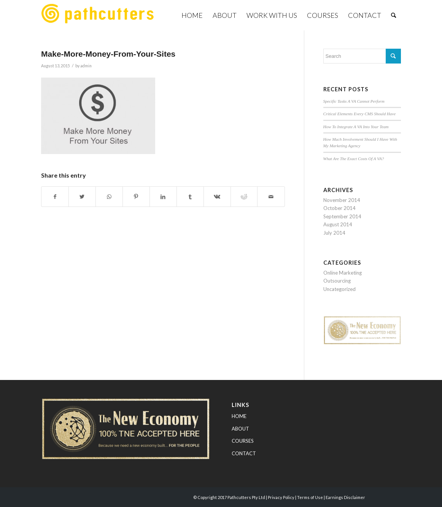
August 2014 (337, 224)
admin (86, 66)
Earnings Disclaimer (345, 497)
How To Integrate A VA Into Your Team (356, 126)
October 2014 (339, 208)
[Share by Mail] (271, 197)
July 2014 (334, 233)
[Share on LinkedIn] (163, 197)
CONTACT (244, 453)
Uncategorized (339, 289)
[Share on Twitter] (82, 197)
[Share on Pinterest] (136, 197)
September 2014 (342, 216)
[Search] (393, 15)
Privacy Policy (281, 497)
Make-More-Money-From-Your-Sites (108, 53)
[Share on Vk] (217, 197)
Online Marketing (342, 273)
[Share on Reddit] (244, 197)
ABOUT (240, 429)
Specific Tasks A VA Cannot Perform (354, 101)
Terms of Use (310, 497)
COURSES (243, 441)
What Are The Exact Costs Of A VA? (353, 158)
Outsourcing (337, 281)
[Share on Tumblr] (190, 197)
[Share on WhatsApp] (109, 197)
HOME (239, 416)
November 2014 (341, 200)
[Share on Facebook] (54, 197)
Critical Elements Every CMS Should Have (359, 113)
